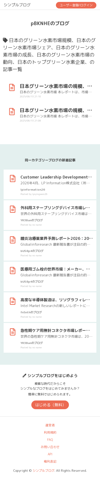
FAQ (50, 439)
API (50, 454)
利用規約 (50, 432)
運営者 (50, 425)
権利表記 (50, 461)
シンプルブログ (17, 4)
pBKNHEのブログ (50, 23)
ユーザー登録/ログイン (76, 5)
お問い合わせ (50, 447)
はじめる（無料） (50, 405)
